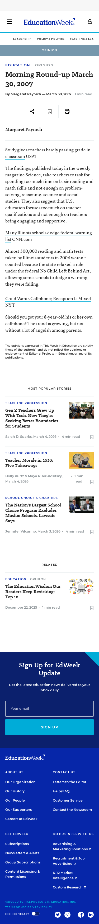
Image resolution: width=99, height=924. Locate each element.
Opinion (44, 65)
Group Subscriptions (22, 862)
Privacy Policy (40, 907)
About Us (14, 772)
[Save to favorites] (49, 111)
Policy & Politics (51, 38)
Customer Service (68, 800)
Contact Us (64, 772)
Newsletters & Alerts (22, 853)
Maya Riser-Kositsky (45, 476)
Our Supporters (18, 810)
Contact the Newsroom (72, 810)
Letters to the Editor (69, 782)
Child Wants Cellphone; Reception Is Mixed (48, 298)
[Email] (49, 709)
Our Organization (20, 782)
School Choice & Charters (31, 498)
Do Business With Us (73, 834)
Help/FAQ (61, 791)
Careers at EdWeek (21, 819)
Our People (15, 800)
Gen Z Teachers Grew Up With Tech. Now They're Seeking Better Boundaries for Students (31, 418)
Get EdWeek (16, 834)
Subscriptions (17, 844)
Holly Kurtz (14, 476)
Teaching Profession (26, 403)
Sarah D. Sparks (18, 437)
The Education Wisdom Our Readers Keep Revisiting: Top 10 (33, 592)
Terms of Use (16, 907)
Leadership (22, 38)
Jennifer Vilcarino (20, 531)
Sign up (49, 727)
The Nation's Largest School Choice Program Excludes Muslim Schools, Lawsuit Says (33, 513)
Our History (15, 791)
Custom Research (69, 887)
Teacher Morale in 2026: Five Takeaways (29, 463)
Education (17, 65)
